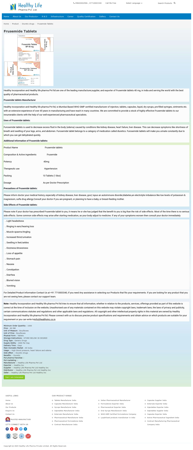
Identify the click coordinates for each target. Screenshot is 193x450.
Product (15, 24)
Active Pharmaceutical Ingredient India (163, 418)
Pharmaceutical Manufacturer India (68, 418)
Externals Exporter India (157, 404)
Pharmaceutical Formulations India (68, 421)
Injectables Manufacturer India (66, 411)
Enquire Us (10, 411)
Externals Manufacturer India (66, 414)
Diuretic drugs (28, 24)
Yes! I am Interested (14, 377)
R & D (44, 16)
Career (70, 16)
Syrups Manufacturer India (65, 407)
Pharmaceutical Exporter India (113, 407)
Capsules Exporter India (157, 414)
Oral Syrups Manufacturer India (114, 411)
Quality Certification (86, 16)
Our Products (31, 16)
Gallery (102, 16)
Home (6, 16)
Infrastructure (57, 16)
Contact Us (114, 16)
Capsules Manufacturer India (66, 404)
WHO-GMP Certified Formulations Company (118, 414)
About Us (17, 16)
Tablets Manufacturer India (65, 400)
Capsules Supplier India (157, 400)
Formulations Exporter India (112, 404)
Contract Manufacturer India (65, 424)
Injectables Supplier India (157, 411)
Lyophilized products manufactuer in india (118, 418)
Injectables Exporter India (157, 407)
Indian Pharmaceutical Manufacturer (115, 400)
